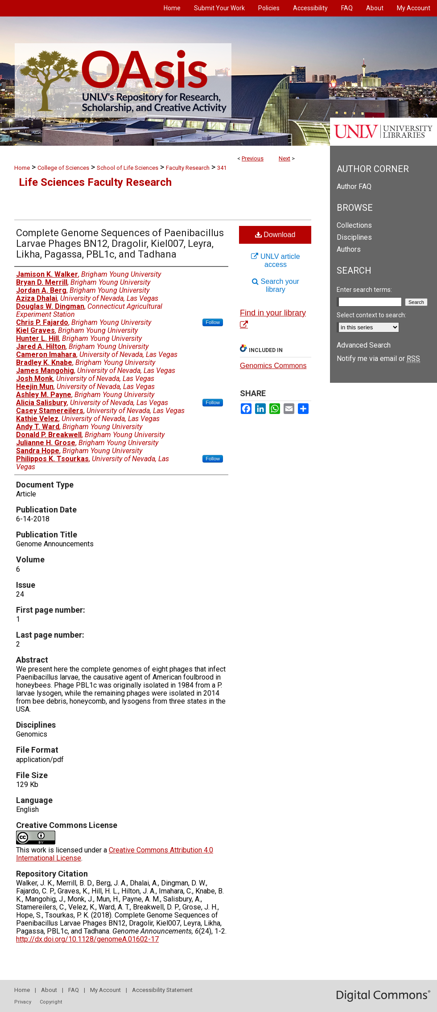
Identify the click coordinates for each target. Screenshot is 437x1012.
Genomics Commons (273, 365)
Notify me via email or (378, 358)
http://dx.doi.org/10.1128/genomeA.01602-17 (87, 939)
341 (222, 167)
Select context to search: (371, 315)
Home (22, 167)
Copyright (51, 1002)
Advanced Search (364, 345)
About (49, 990)
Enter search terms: (364, 289)
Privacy (22, 1002)
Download (275, 234)
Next (284, 158)
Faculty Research (188, 167)
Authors (349, 249)
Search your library (275, 285)
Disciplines (354, 237)
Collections (354, 225)
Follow (213, 322)
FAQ (73, 990)
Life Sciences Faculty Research (95, 182)
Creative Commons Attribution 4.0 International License (114, 854)
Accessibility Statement (162, 990)
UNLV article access (275, 260)
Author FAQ (354, 186)
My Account (105, 990)
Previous (253, 158)
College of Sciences (63, 167)
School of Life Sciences (127, 167)
